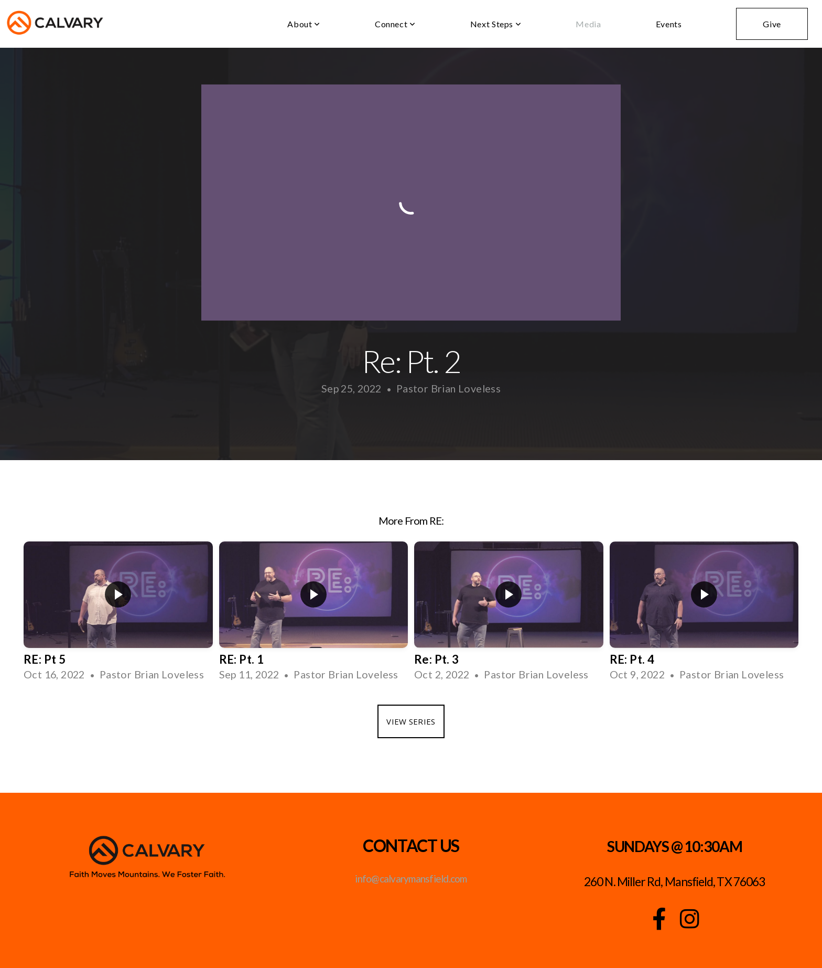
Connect (395, 24)
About (303, 24)
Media (588, 24)
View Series (410, 721)
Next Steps (496, 24)
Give (772, 24)
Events (669, 24)
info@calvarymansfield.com (411, 879)
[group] (118, 615)
